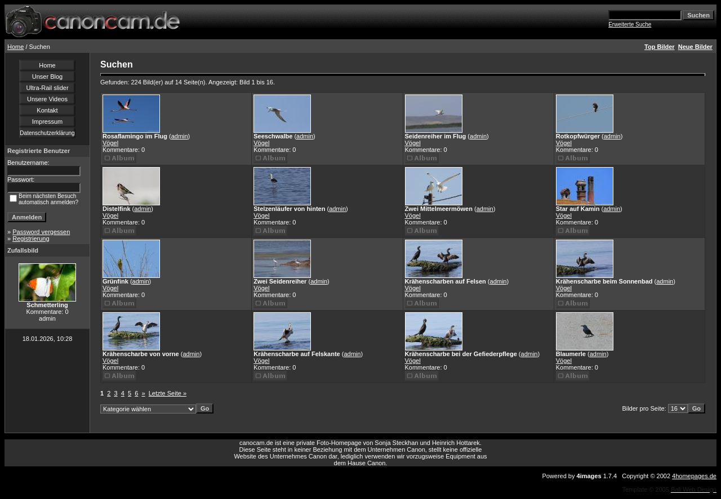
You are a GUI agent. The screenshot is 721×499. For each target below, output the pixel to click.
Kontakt (47, 110)
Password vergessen (41, 231)
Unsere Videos (47, 99)
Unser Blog (47, 76)
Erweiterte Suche (629, 24)
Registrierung (30, 238)
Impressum (47, 121)
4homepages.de (694, 476)
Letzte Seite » (167, 393)
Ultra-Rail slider (47, 87)
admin (179, 136)
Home (15, 46)
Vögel (110, 143)
